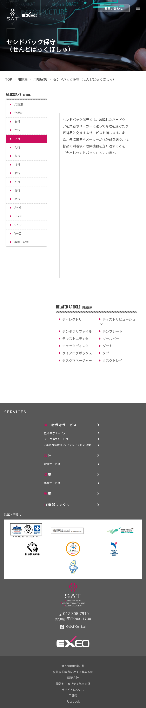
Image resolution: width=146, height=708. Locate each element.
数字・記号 (21, 242)
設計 (47, 455)
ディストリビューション (117, 321)
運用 (47, 493)
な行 (17, 156)
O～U (17, 225)
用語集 (23, 79)
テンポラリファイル (77, 331)
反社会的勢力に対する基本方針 (73, 672)
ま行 (17, 173)
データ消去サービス (56, 439)
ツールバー (110, 338)
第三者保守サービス (60, 424)
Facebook (73, 701)
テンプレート (112, 331)
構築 (47, 474)
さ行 (17, 139)
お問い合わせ (113, 8)
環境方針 (73, 678)
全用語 (18, 113)
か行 (17, 130)
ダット (107, 345)
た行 (17, 147)
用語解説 (40, 79)
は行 (17, 164)
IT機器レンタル (57, 504)
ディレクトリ (72, 319)
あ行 (17, 121)
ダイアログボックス (77, 352)
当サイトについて (73, 690)
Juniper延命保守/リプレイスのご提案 (67, 444)
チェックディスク (75, 345)
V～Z (17, 233)
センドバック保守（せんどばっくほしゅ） (84, 79)
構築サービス (52, 483)
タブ (105, 352)
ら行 (17, 190)
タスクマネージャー (77, 360)
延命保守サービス (55, 433)
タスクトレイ (112, 360)
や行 (17, 182)
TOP (8, 79)
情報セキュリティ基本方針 (73, 684)
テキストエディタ (75, 338)
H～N (17, 216)
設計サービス (52, 464)
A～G (17, 207)
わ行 (17, 199)
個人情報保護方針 (73, 666)
